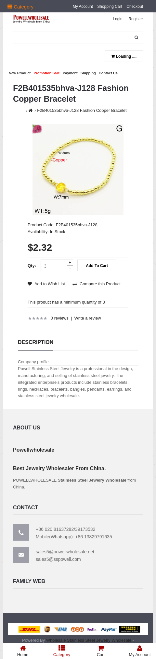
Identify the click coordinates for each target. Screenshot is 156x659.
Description (35, 342)
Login (117, 19)
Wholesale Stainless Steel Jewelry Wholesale (88, 640)
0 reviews (60, 318)
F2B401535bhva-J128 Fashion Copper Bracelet (81, 110)
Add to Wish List (46, 283)
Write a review (87, 318)
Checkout (134, 6)
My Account (83, 6)
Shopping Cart (109, 6)
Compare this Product (96, 283)
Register (135, 19)
